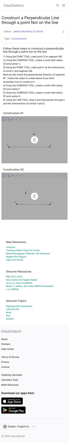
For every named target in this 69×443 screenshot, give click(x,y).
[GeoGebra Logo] (13, 5)
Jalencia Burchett (22, 31)
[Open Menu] (63, 5)
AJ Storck (38, 31)
